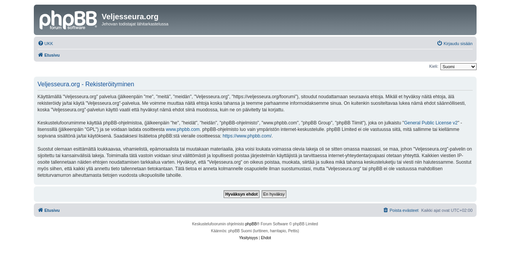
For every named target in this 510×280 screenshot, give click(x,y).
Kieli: (434, 66)
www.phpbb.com (183, 129)
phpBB (251, 224)
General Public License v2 (430, 123)
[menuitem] (45, 43)
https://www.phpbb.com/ (247, 136)
